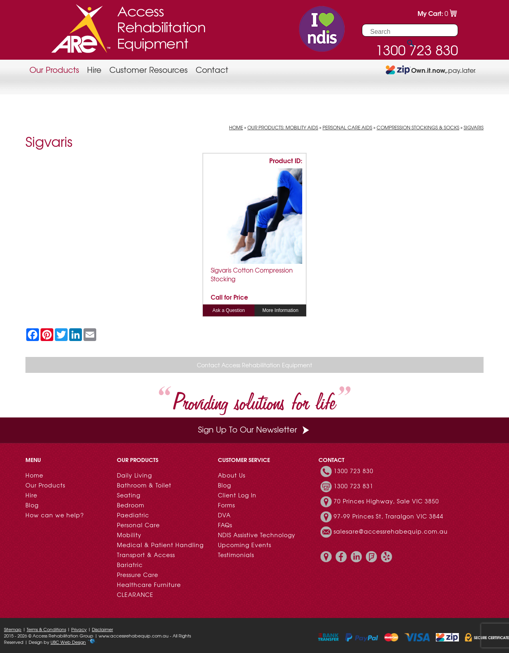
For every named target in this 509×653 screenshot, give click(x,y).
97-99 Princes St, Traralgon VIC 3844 (388, 516)
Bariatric (130, 565)
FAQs (225, 525)
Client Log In (237, 495)
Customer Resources (148, 69)
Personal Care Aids (347, 127)
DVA (224, 515)
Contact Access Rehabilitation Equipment (254, 365)
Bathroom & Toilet (144, 485)
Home (236, 127)
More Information (280, 310)
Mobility (129, 535)
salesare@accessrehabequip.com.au (391, 531)
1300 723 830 (353, 471)
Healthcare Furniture (149, 585)
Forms (226, 505)
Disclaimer (102, 629)
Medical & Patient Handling (160, 545)
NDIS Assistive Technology (256, 535)
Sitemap (12, 629)
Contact (212, 69)
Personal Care (138, 525)
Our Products (54, 69)
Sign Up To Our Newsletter (254, 429)
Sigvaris (474, 127)
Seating (128, 495)
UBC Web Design (68, 642)
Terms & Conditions (46, 629)
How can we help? (54, 515)
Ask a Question (228, 310)
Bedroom (130, 505)
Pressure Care (137, 575)
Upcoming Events (244, 545)
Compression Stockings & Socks (418, 127)
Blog (32, 505)
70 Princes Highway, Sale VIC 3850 (386, 501)
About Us (231, 475)
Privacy (79, 629)
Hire (94, 69)
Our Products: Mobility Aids (282, 127)
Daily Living (134, 475)
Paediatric (133, 515)
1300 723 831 (353, 486)
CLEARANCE (135, 594)
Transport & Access (146, 555)
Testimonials (236, 555)
